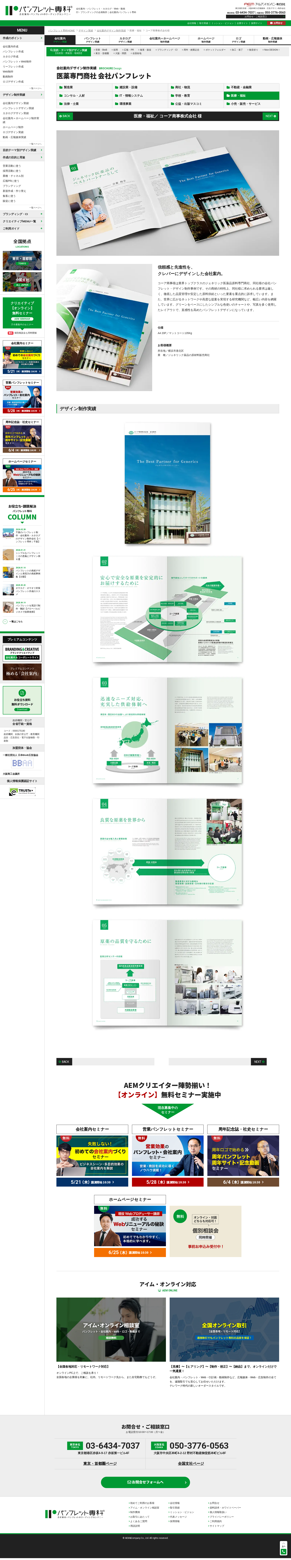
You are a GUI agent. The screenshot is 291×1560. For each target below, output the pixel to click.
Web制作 (8, 71)
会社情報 (191, 23)
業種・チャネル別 (13, 175)
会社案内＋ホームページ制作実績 (21, 120)
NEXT (269, 117)
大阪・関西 (120, 53)
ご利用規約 (216, 1523)
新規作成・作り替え (14, 190)
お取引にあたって (140, 1518)
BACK (66, 117)
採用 (115, 50)
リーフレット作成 (13, 66)
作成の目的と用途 (14, 157)
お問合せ (278, 23)
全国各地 (137, 53)
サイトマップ (217, 1527)
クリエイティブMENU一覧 (19, 221)
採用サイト (256, 23)
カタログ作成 (10, 56)
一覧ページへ (35, 88)
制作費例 (135, 1514)
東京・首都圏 (102, 53)
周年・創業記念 (191, 50)
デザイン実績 (86, 30)
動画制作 (8, 76)
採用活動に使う (12, 170)
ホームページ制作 (13, 127)
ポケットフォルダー (216, 50)
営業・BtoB (101, 50)
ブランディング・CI (167, 50)
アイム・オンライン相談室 (144, 1509)
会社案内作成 (10, 46)
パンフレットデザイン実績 (18, 108)
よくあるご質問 (138, 1523)
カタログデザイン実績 (16, 113)
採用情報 (175, 1523)
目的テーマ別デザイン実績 (19, 150)
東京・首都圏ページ (100, 1465)
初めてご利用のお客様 (142, 1505)
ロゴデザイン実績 (13, 132)
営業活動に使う (12, 165)
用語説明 (135, 1527)
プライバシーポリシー (222, 1518)
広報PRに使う (11, 180)
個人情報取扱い (218, 1514)
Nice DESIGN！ (272, 50)
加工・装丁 (237, 50)
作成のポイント (12, 38)
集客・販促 (145, 50)
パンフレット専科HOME (61, 30)
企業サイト (242, 23)
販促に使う (9, 200)
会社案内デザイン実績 (16, 103)
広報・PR (129, 50)
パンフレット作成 (13, 51)
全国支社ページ (191, 1465)
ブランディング (12, 185)
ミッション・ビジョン (222, 23)
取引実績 (203, 23)
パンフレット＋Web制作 (17, 61)
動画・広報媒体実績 (14, 137)
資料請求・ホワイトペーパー (225, 1509)
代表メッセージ (178, 1518)
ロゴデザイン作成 (13, 81)
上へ (283, 1546)
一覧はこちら (16, 621)
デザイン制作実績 (14, 94)
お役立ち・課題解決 (22, 512)
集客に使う (9, 195)
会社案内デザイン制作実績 (111, 30)
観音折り (253, 50)
